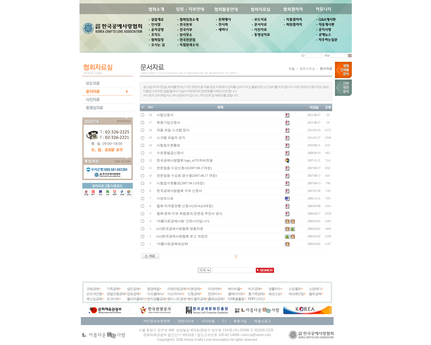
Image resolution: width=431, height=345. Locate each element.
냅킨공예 (133, 289)
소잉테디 (315, 289)
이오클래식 (155, 294)
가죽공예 (113, 289)
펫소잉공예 (94, 299)
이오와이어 (175, 294)
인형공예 (194, 294)
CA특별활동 (236, 299)
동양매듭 (153, 289)
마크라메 (214, 289)
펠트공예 (315, 294)
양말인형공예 (116, 294)
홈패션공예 (215, 299)
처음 (292, 68)
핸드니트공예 (176, 299)
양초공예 (133, 294)
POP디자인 (256, 299)
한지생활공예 (156, 299)
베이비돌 (234, 289)
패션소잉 (274, 294)
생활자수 (274, 289)
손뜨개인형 (94, 294)
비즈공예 (254, 289)
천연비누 (214, 294)
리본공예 (194, 289)
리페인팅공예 (176, 289)
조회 (328, 107)
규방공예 (92, 289)
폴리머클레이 (136, 299)
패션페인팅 (296, 294)
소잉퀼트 (295, 289)
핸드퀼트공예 (197, 299)
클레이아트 (235, 294)
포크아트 (113, 299)
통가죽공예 (256, 294)
